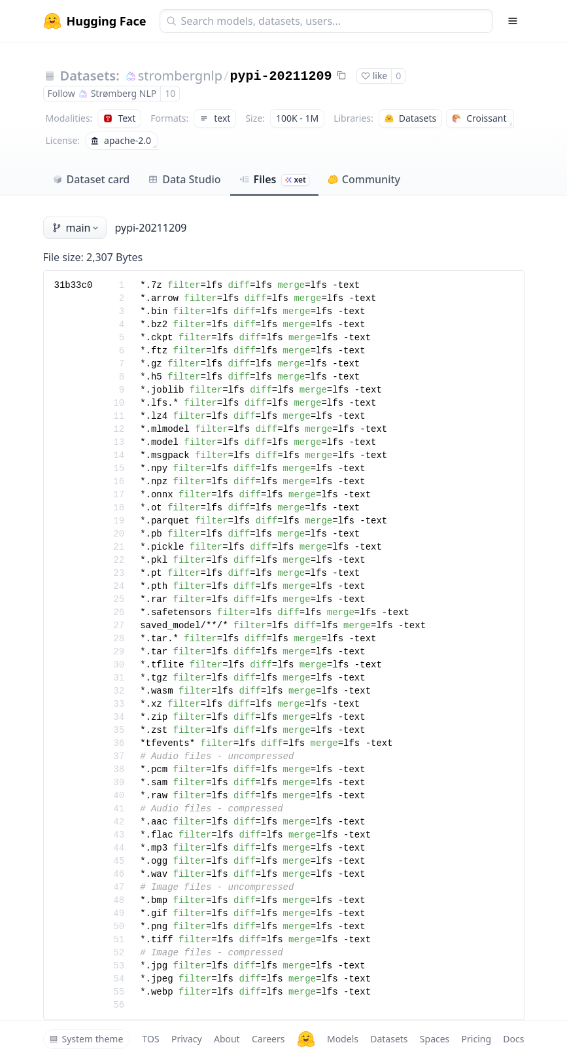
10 (170, 93)
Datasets (388, 1039)
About (227, 1039)
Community (364, 179)
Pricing (476, 1039)
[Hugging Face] (306, 1039)
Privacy (186, 1039)
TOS (151, 1039)
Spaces (434, 1039)
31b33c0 (73, 285)
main (76, 228)
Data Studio (184, 179)
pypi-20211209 (281, 76)
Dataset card (91, 179)
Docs (513, 1039)
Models (342, 1039)
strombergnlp (180, 75)
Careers (268, 1039)
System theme (86, 1039)
